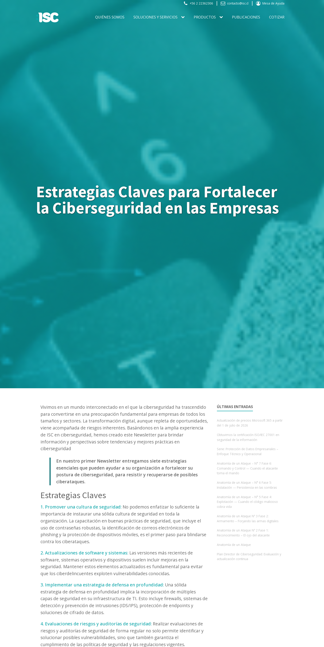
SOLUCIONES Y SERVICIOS (155, 17)
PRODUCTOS (205, 17)
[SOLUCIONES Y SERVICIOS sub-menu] (184, 17)
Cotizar (276, 17)
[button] (198, 3)
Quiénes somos (109, 17)
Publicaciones (246, 17)
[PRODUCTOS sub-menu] (222, 17)
